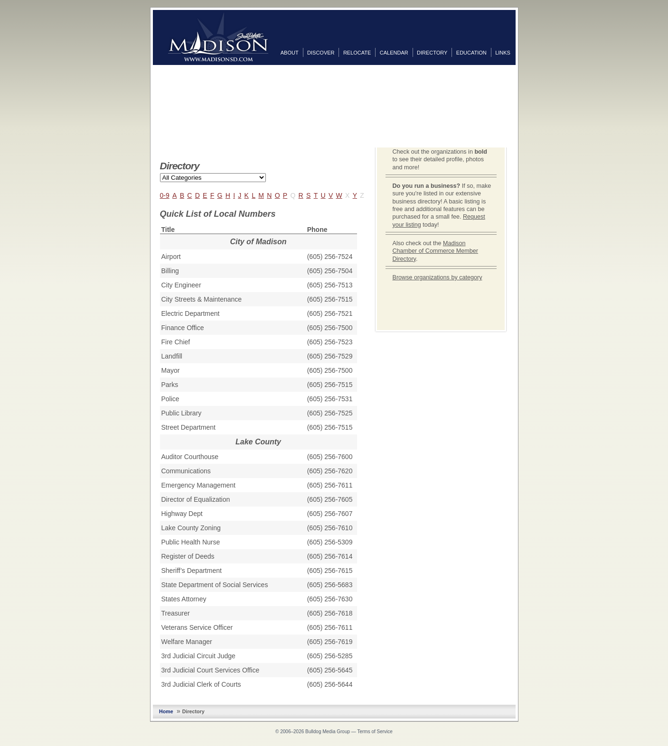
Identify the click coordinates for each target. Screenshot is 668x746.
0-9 (164, 195)
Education (471, 52)
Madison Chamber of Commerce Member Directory (436, 251)
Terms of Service (374, 731)
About (290, 52)
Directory (432, 52)
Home (166, 711)
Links (502, 52)
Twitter (525, 89)
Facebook (525, 74)
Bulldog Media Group (327, 731)
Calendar (394, 52)
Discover (320, 52)
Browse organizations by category (437, 277)
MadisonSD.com (218, 37)
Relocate (357, 52)
